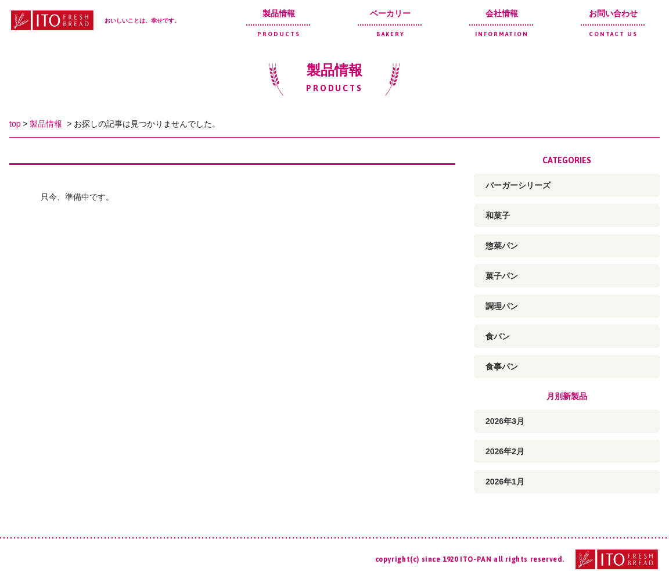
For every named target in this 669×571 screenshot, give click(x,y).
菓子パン (501, 276)
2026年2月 (504, 451)
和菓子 (497, 215)
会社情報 (501, 23)
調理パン (501, 306)
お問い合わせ (613, 23)
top (14, 123)
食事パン (501, 366)
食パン (497, 336)
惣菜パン (501, 245)
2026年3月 (504, 421)
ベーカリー (390, 23)
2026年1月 (504, 481)
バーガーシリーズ (518, 185)
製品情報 (278, 23)
